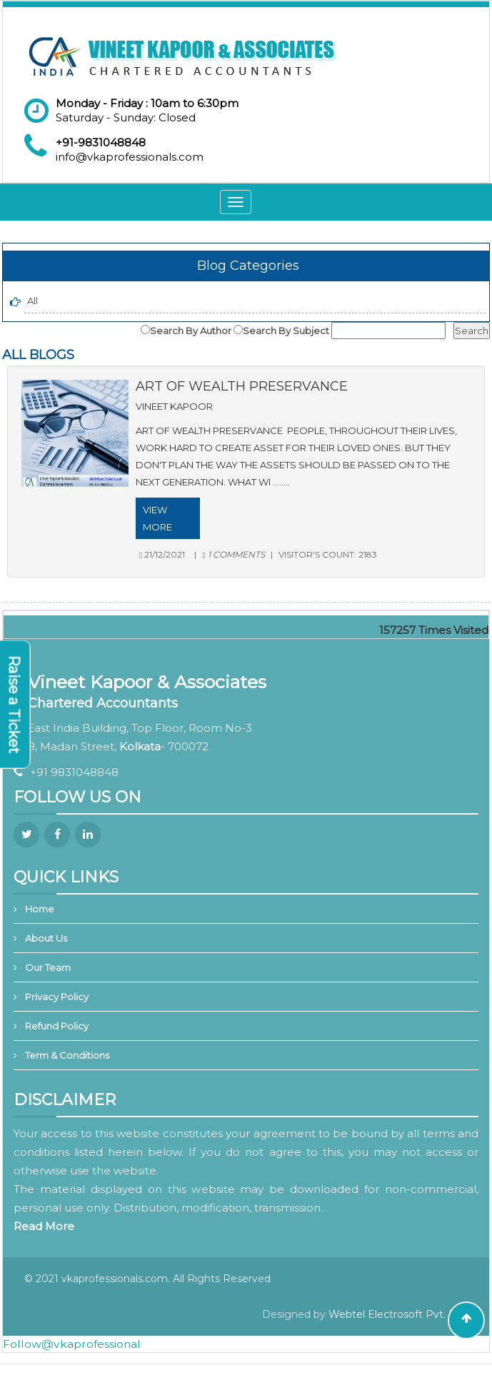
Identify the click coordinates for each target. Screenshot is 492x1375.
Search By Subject (286, 330)
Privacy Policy (57, 996)
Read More (44, 1226)
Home (39, 909)
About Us (46, 938)
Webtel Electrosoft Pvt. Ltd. (398, 1314)
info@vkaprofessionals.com (130, 156)
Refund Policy (57, 1026)
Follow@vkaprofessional (72, 1344)
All (32, 300)
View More (157, 518)
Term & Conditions (67, 1055)
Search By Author (190, 330)
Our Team (48, 967)
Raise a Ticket (14, 704)
